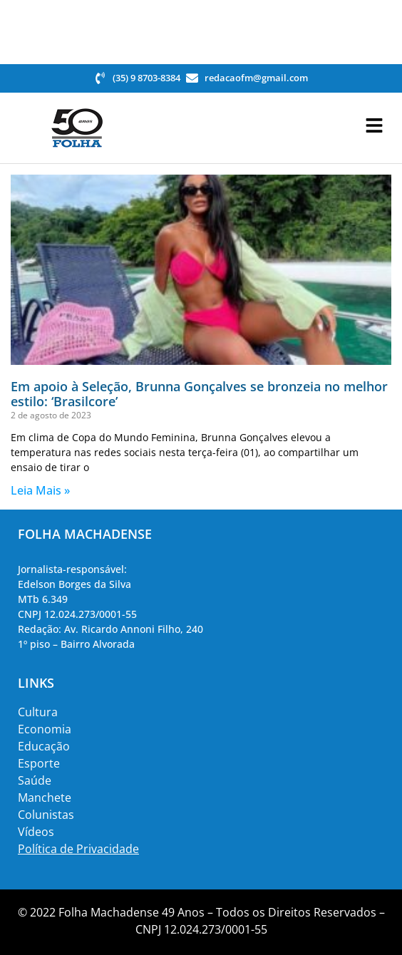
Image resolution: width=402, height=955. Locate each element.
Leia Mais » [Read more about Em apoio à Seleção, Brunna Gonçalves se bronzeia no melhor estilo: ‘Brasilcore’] (40, 490)
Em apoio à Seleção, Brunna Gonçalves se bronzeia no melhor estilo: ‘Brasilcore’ (199, 394)
